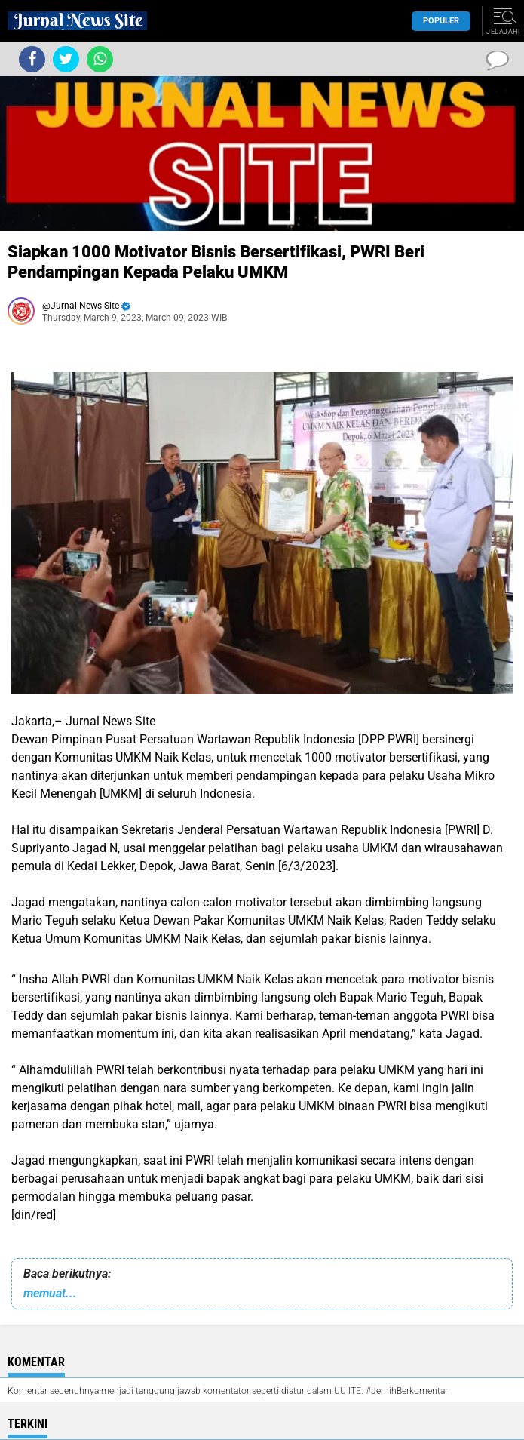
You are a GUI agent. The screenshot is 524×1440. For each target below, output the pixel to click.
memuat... (50, 1293)
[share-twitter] (66, 59)
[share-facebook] (32, 59)
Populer (441, 21)
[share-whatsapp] (100, 59)
